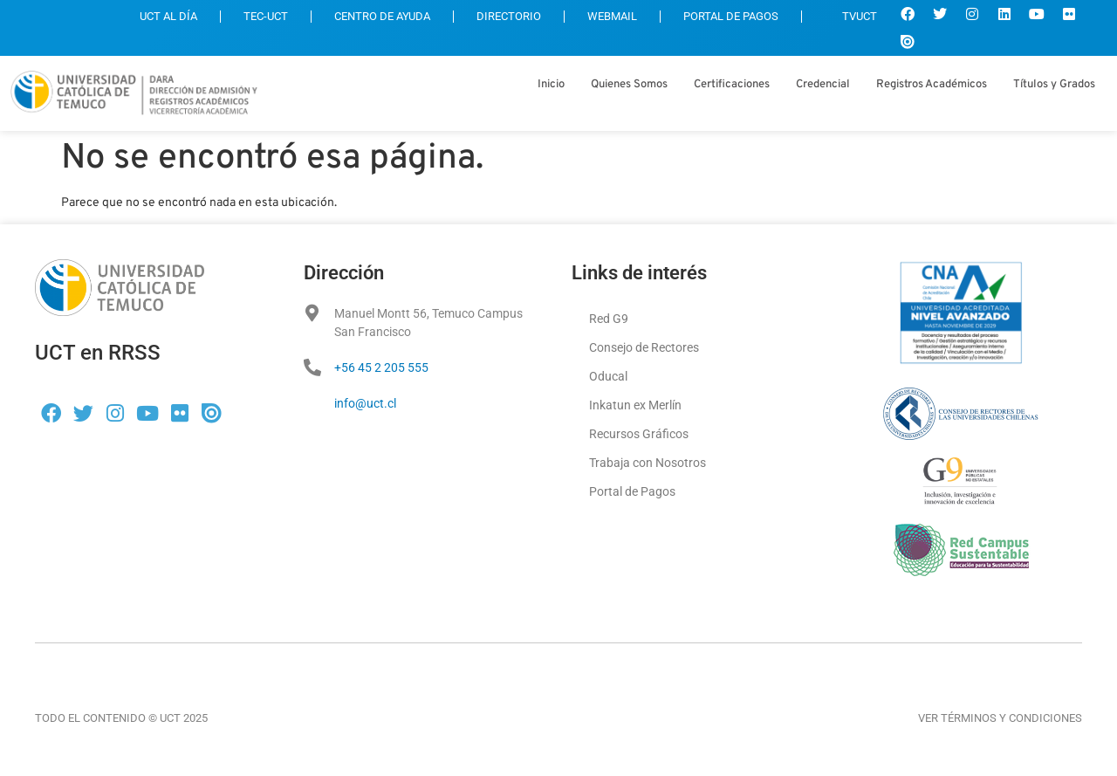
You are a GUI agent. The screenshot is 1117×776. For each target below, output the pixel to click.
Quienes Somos (629, 85)
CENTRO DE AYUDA (382, 16)
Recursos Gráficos (639, 434)
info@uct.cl (365, 403)
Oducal (608, 376)
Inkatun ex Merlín (635, 405)
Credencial (823, 85)
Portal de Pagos (632, 491)
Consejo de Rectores (644, 347)
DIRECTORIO (508, 16)
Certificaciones (732, 85)
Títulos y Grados (1054, 85)
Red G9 (608, 319)
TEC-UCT (265, 16)
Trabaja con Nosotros (647, 463)
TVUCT (851, 16)
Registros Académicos (931, 85)
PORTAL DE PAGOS (730, 16)
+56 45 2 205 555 (381, 367)
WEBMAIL (612, 16)
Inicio (551, 85)
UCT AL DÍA (168, 16)
